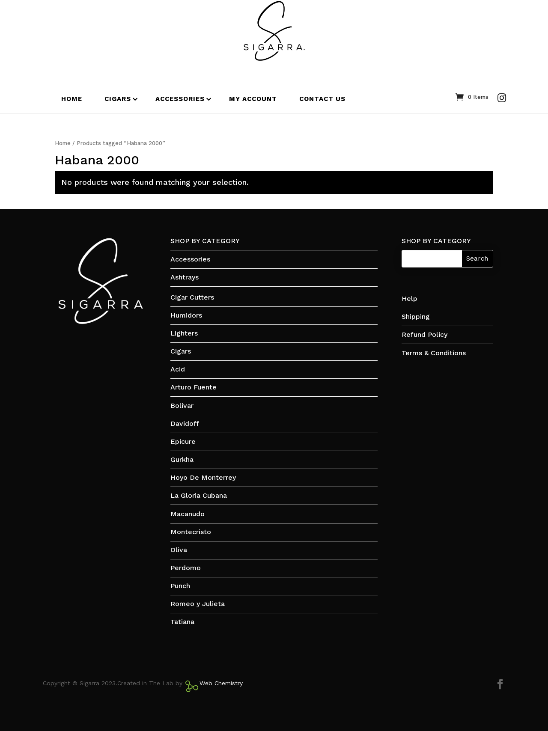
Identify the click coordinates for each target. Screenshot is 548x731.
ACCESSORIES (180, 99)
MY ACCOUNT (253, 99)
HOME (71, 99)
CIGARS (117, 99)
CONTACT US (322, 99)
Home (63, 143)
